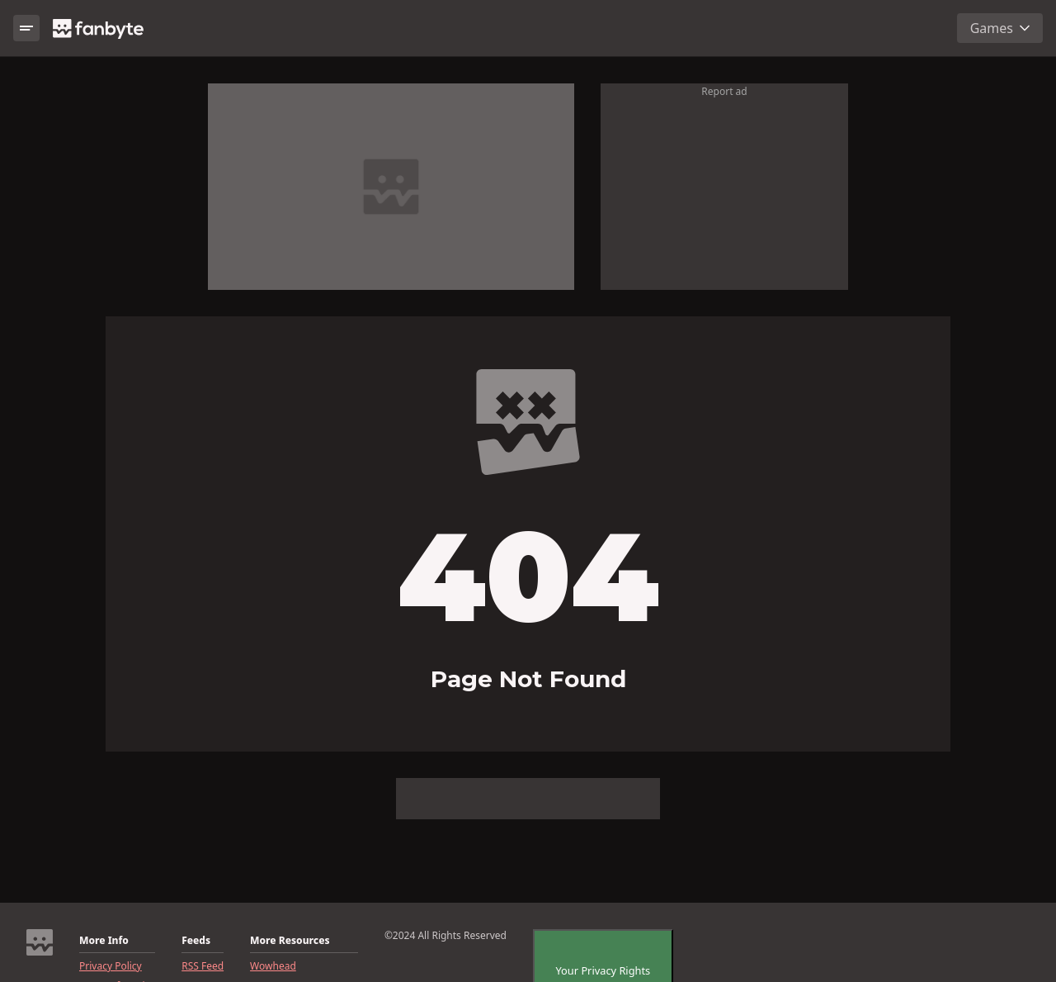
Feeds (196, 940)
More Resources (289, 940)
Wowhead (273, 966)
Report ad (724, 91)
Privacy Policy (110, 966)
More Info (104, 940)
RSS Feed (203, 966)
